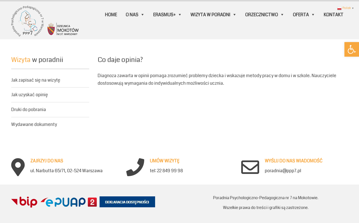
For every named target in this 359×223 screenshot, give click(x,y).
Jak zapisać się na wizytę (35, 80)
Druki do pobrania (28, 109)
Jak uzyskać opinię (29, 94)
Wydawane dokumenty (34, 124)
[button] (351, 49)
